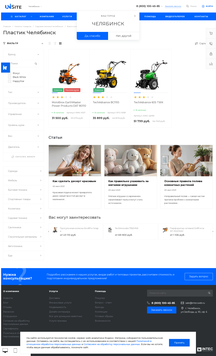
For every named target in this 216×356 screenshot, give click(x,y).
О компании (11, 291)
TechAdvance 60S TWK (148, 102)
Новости (8, 298)
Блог (5, 302)
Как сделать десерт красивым (74, 181)
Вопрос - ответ (103, 302)
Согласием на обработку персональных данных (112, 344)
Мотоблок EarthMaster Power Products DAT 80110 (69, 104)
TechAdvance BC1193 (106, 102)
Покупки (100, 298)
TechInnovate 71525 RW (126, 228)
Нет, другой (123, 35)
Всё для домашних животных (65, 316)
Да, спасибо (92, 35)
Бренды (99, 307)
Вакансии (8, 311)
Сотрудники (10, 316)
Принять (179, 342)
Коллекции (101, 311)
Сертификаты (10, 328)
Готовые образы (104, 316)
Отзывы (7, 307)
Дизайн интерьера (59, 311)
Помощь (100, 291)
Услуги (53, 291)
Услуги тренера (58, 320)
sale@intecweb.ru (195, 303)
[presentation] (48, 231)
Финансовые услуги (60, 302)
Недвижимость (57, 307)
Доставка (54, 298)
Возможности (102, 320)
